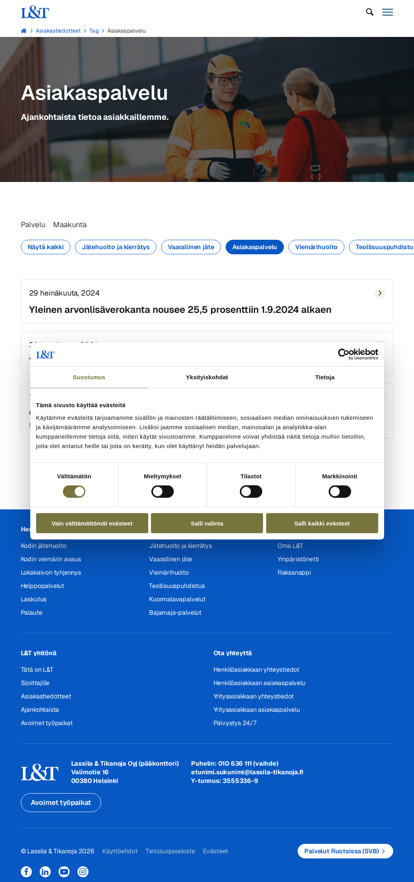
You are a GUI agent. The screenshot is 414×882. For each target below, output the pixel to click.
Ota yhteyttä (232, 656)
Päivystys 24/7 (234, 726)
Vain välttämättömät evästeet (92, 523)
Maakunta (72, 225)
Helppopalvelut (42, 588)
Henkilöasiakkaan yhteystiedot (256, 672)
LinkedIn (45, 874)
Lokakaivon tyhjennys (51, 575)
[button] (369, 12)
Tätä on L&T (37, 672)
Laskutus (33, 602)
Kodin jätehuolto (43, 548)
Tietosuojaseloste (170, 853)
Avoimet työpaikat (47, 726)
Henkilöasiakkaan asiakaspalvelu (259, 686)
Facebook (26, 874)
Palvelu (34, 225)
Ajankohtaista (40, 712)
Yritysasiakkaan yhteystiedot (253, 699)
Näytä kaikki (46, 248)
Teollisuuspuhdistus (176, 588)
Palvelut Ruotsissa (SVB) (341, 853)
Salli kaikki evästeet (322, 523)
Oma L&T (290, 548)
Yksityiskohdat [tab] (207, 377)
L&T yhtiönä (39, 656)
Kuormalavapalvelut (177, 602)
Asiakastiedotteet (58, 30)
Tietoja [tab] (325, 377)
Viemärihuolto (316, 248)
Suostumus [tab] (89, 377)
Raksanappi (294, 575)
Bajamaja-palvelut (175, 615)
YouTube (64, 874)
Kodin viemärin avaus (51, 562)
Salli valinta (207, 523)
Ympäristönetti (298, 562)
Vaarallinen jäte (191, 248)
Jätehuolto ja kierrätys (116, 248)
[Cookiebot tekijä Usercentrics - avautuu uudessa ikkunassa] (343, 354)
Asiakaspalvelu (126, 30)
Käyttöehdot (120, 853)
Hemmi (24, 30)
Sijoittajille (35, 686)
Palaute (31, 615)
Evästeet (215, 853)
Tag (93, 30)
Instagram (82, 874)
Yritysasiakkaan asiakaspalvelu (256, 712)
